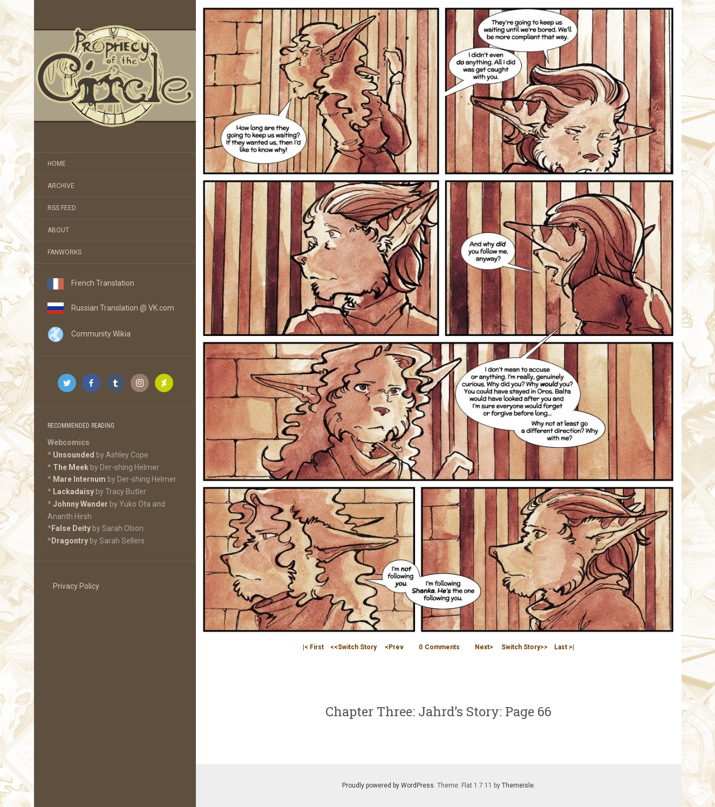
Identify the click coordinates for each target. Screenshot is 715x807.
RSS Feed (61, 208)
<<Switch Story (353, 647)
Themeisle (518, 785)
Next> (484, 647)
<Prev (394, 647)
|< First (313, 647)
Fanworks (64, 252)
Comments (439, 647)
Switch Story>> (524, 647)
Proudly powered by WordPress (388, 785)
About (58, 230)
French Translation (90, 283)
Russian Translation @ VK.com (110, 308)
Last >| (564, 647)
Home (56, 163)
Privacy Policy (76, 586)
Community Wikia (89, 333)
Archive (60, 186)
